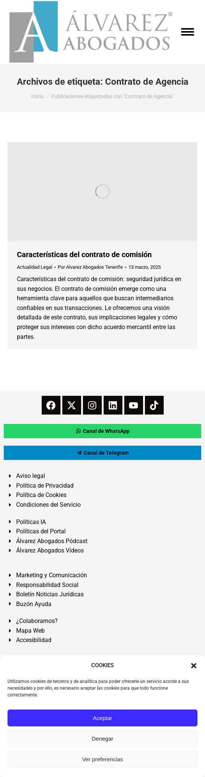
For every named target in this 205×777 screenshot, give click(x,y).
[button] (193, 665)
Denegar (102, 738)
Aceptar (102, 718)
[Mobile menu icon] (187, 32)
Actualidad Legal (34, 267)
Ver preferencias (102, 759)
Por (90, 267)
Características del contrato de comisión (84, 254)
